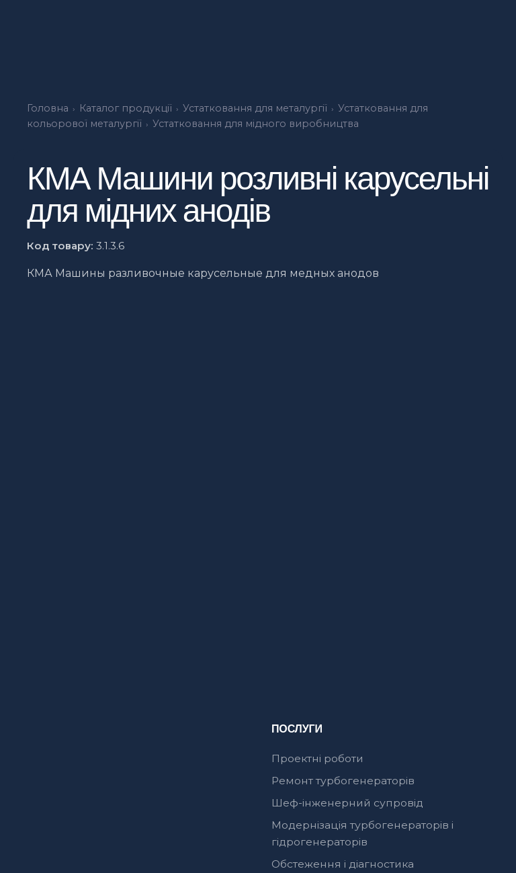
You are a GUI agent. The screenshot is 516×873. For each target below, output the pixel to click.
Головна (48, 108)
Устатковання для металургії (255, 108)
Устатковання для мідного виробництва (256, 124)
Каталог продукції (125, 108)
